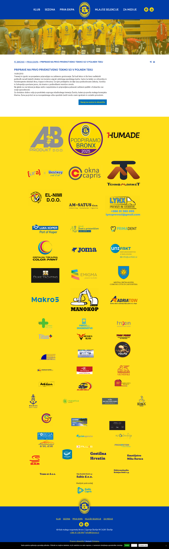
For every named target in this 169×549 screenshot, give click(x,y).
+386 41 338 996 (77, 533)
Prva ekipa (67, 9)
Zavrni (134, 545)
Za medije (130, 9)
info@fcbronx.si (92, 533)
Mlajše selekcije (107, 9)
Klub (36, 9)
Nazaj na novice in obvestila (93, 102)
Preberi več (143, 545)
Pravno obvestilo (77, 541)
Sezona (50, 9)
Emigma (95, 541)
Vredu (127, 545)
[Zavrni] (166, 545)
